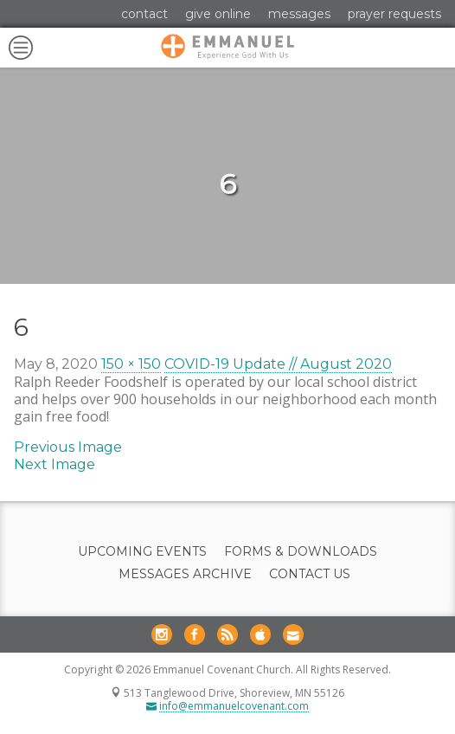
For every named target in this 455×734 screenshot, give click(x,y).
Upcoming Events (142, 551)
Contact (144, 14)
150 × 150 (131, 364)
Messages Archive (185, 574)
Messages (299, 14)
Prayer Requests (394, 14)
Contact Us (309, 574)
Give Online (218, 14)
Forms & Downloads (300, 551)
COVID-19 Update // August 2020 (278, 364)
